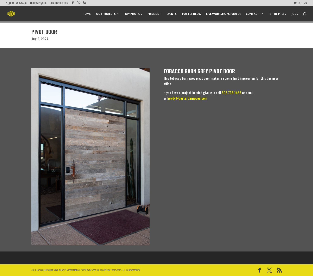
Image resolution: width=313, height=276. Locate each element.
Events (172, 14)
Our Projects (106, 14)
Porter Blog (191, 14)
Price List (154, 14)
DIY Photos (133, 14)
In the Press (277, 14)
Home (86, 14)
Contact (252, 14)
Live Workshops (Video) (223, 14)
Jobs (295, 14)
